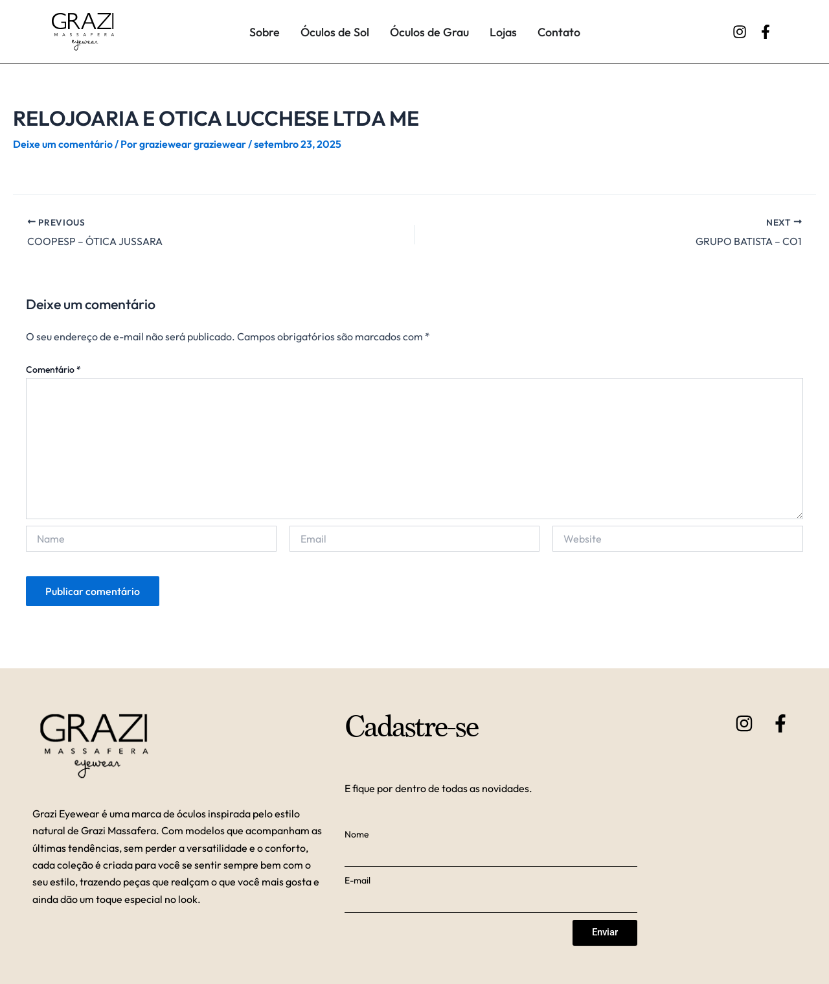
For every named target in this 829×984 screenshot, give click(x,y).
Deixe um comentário (63, 143)
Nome (357, 833)
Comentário (53, 369)
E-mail (357, 879)
